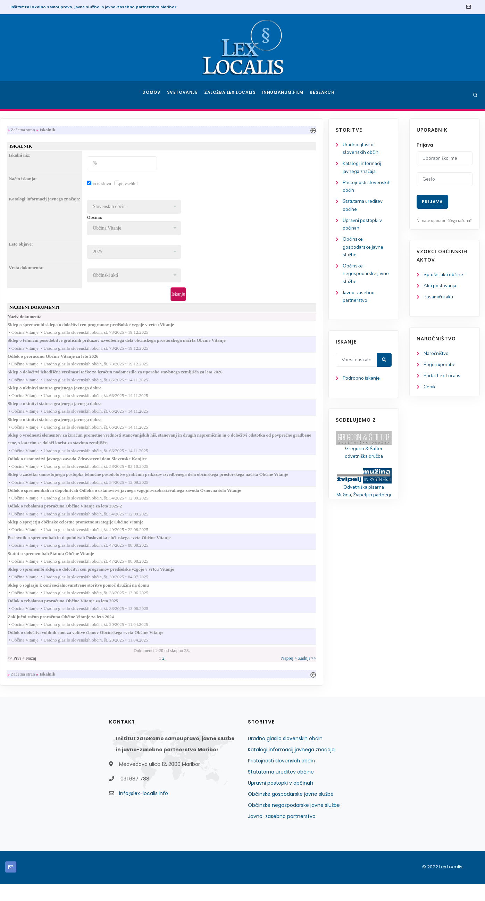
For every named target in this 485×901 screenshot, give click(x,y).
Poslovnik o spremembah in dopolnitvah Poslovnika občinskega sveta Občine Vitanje (178, 549)
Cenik (430, 389)
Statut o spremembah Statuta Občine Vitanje (140, 565)
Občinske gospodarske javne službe (40, 251)
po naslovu (184, 184)
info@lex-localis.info (143, 810)
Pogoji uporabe (440, 366)
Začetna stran (106, 130)
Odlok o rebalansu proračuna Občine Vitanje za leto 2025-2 (154, 516)
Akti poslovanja (441, 286)
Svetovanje (184, 95)
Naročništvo (437, 355)
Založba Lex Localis (232, 95)
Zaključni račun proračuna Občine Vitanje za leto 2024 (150, 631)
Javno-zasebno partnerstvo (282, 832)
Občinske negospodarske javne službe (43, 278)
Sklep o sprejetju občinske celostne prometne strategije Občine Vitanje (165, 532)
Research (323, 95)
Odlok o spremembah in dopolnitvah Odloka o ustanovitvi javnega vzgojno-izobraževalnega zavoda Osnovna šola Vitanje (213, 499)
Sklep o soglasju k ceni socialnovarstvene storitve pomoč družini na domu (167, 598)
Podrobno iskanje (38, 385)
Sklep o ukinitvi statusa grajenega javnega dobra (144, 392)
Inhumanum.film (283, 95)
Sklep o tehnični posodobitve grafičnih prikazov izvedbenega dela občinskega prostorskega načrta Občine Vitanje (206, 343)
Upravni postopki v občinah (280, 799)
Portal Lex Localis (443, 377)
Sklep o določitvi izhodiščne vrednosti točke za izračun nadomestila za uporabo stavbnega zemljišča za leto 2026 (204, 376)
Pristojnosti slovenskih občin (281, 777)
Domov (152, 95)
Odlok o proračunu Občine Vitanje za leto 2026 (142, 360)
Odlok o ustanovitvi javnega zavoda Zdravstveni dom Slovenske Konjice (166, 466)
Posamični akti (439, 298)
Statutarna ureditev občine (281, 788)
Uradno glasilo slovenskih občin (285, 755)
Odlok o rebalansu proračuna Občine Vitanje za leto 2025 (152, 614)
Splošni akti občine (444, 275)
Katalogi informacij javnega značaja (291, 766)
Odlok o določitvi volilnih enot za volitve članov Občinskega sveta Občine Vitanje (175, 647)
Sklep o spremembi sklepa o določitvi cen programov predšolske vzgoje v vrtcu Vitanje (180, 327)
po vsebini (211, 184)
